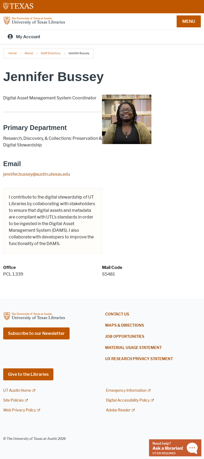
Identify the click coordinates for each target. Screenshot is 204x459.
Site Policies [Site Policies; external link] (13, 400)
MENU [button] (188, 21)
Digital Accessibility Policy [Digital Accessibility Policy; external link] (128, 400)
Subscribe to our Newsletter (36, 333)
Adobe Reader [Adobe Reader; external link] (118, 410)
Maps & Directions (124, 325)
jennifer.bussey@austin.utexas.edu (36, 174)
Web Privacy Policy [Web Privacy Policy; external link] (19, 410)
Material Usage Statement (133, 348)
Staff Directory (51, 53)
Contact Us (117, 314)
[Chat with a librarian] (175, 447)
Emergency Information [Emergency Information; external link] (126, 390)
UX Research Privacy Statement (139, 359)
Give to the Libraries (28, 374)
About (28, 53)
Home (12, 53)
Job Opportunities (124, 336)
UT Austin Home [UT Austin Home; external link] (17, 390)
